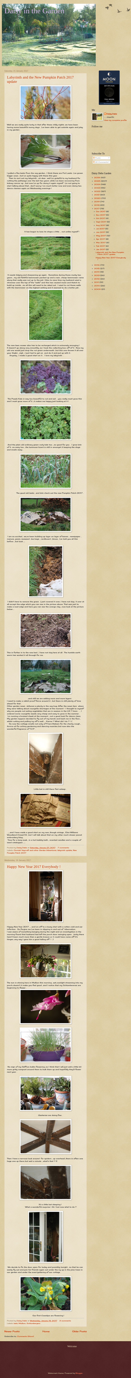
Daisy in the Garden (34, 11)
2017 (97, 209)
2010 (97, 286)
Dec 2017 (101, 211)
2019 (97, 202)
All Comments (100, 162)
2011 (97, 282)
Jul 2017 (100, 229)
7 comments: (64, 848)
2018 (97, 205)
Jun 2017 (101, 232)
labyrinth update (64, 850)
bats (16, 1323)
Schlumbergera (33, 1323)
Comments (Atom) (25, 1336)
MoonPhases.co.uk (109, 103)
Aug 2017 (101, 225)
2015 (97, 268)
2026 (97, 177)
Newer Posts (12, 1331)
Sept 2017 (101, 222)
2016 (97, 265)
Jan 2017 (101, 249)
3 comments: (65, 1321)
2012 (97, 279)
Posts (96, 158)
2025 (97, 181)
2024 (97, 184)
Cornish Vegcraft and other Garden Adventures (35, 850)
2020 (97, 198)
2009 (97, 289)
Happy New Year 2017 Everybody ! (34, 866)
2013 (97, 275)
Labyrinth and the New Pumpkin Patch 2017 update (110, 253)
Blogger (79, 1373)
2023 (97, 188)
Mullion (22, 1323)
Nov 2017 (101, 215)
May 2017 (101, 236)
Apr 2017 (101, 239)
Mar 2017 (101, 243)
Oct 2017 (101, 218)
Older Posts (79, 1331)
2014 (97, 272)
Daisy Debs (112, 114)
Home (46, 1331)
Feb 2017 (101, 246)
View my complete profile (115, 120)
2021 (97, 195)
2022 (97, 191)
